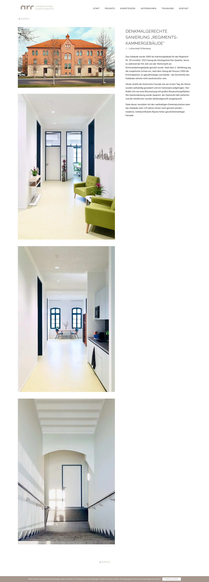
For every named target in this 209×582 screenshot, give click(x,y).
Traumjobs (168, 8)
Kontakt (184, 8)
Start (96, 8)
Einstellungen (171, 579)
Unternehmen (148, 8)
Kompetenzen (127, 8)
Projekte (110, 8)
